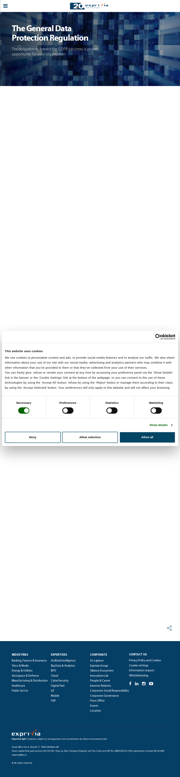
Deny (32, 437)
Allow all (147, 437)
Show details (158, 425)
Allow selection (90, 437)
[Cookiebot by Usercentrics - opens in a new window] (158, 337)
